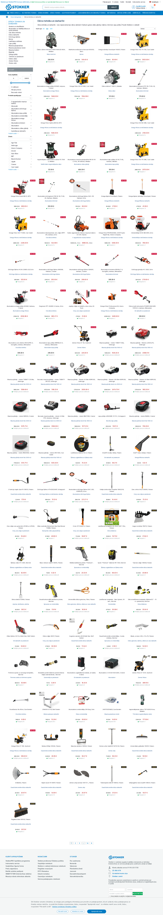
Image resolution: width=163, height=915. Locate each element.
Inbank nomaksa (43, 874)
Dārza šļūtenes (111, 531)
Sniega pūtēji (13, 54)
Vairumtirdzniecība (76, 876)
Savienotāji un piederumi (51, 677)
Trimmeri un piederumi (16, 56)
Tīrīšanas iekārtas (148, 13)
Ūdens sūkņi (13, 59)
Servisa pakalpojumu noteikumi (49, 879)
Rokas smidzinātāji (81, 714)
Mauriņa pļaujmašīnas (16, 46)
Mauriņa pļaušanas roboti (17, 48)
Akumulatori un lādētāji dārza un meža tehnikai (19, 29)
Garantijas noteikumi (45, 876)
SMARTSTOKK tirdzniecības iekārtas (18, 874)
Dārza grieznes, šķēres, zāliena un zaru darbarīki (81, 604)
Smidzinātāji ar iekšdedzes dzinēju (142, 237)
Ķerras (11, 39)
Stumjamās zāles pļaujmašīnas (51, 531)
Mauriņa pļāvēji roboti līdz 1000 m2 (112, 347)
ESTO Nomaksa (43, 871)
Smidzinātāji (111, 604)
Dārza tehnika (55, 13)
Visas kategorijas (15, 17)
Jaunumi (73, 871)
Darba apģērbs (43, 13)
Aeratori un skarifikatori (16, 26)
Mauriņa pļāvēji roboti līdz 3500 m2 (142, 347)
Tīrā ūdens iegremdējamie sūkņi (142, 714)
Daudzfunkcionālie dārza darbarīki (21, 494)
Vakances (73, 866)
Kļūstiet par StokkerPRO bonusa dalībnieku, (35, 2)
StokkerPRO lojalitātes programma (18, 861)
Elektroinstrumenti (69, 13)
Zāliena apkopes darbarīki (51, 714)
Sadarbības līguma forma (15, 866)
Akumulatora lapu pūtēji (112, 164)
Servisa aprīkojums (124, 13)
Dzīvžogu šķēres (14, 37)
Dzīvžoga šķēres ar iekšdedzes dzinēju (21, 274)
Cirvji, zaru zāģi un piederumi (81, 311)
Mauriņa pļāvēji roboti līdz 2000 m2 (20, 384)
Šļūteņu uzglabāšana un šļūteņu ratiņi (81, 457)
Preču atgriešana (12, 869)
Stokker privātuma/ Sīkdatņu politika (64, 907)
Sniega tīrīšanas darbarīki (111, 54)
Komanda (73, 863)
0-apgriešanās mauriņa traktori (81, 237)
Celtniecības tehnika (29, 13)
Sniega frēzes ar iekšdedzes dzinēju (142, 54)
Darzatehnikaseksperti (78, 874)
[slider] (11, 83)
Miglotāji (11, 52)
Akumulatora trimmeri (142, 91)
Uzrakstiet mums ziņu (120, 873)
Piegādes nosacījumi (45, 869)
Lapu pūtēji (12, 43)
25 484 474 (116, 870)
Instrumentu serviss (13, 863)
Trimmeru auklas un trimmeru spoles (20, 677)
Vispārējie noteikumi (45, 863)
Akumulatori (111, 677)
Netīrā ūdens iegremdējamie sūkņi (51, 164)
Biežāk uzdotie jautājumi (14, 871)
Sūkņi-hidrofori (51, 54)
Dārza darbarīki (14, 35)
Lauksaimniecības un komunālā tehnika (92, 13)
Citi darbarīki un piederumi (142, 311)
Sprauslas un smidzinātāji (81, 567)
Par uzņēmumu (75, 861)
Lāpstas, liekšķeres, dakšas (21, 604)
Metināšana (111, 13)
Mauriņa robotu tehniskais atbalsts (18, 876)
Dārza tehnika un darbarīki (32, 17)
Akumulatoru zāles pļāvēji (81, 164)
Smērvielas (136, 13)
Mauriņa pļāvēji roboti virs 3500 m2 (112, 384)
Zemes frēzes (13, 61)
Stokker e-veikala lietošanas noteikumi (51, 866)
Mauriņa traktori (14, 50)
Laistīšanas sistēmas (15, 41)
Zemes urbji (13, 63)
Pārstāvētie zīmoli (76, 869)
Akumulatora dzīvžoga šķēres (81, 201)
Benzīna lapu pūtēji (111, 421)
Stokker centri (117, 876)
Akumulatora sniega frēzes (51, 91)
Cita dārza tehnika (15, 32)
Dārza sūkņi (111, 91)
